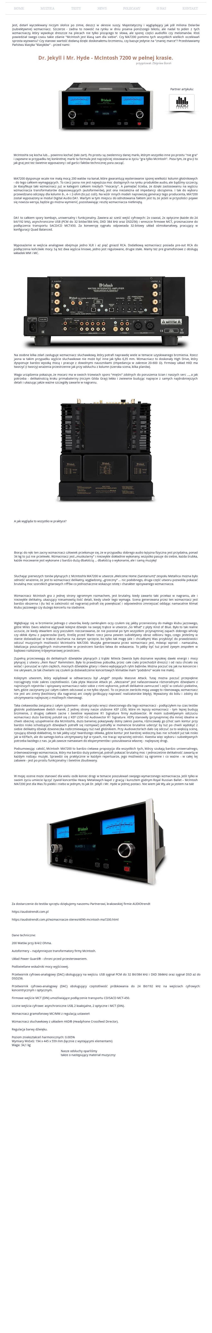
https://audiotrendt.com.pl (30, 912)
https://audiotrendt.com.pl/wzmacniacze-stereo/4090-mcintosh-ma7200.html (65, 919)
